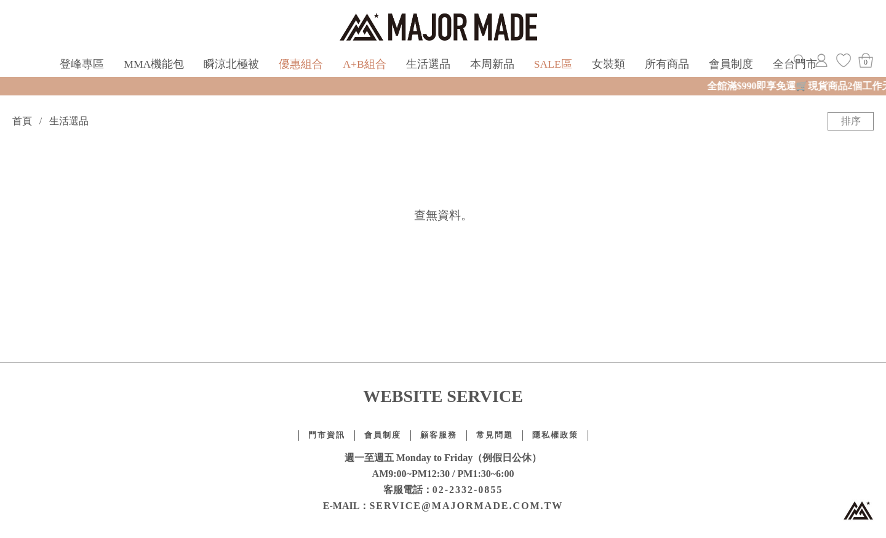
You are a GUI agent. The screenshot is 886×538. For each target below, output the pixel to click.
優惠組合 (301, 64)
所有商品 (667, 64)
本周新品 (492, 64)
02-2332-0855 (468, 489)
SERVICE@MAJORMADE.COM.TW (466, 505)
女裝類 (608, 64)
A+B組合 (364, 64)
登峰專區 (82, 64)
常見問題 (494, 435)
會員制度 (731, 64)
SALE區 (553, 64)
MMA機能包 (154, 64)
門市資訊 (326, 435)
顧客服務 (438, 435)
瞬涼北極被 (231, 64)
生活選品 (428, 64)
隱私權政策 (555, 435)
